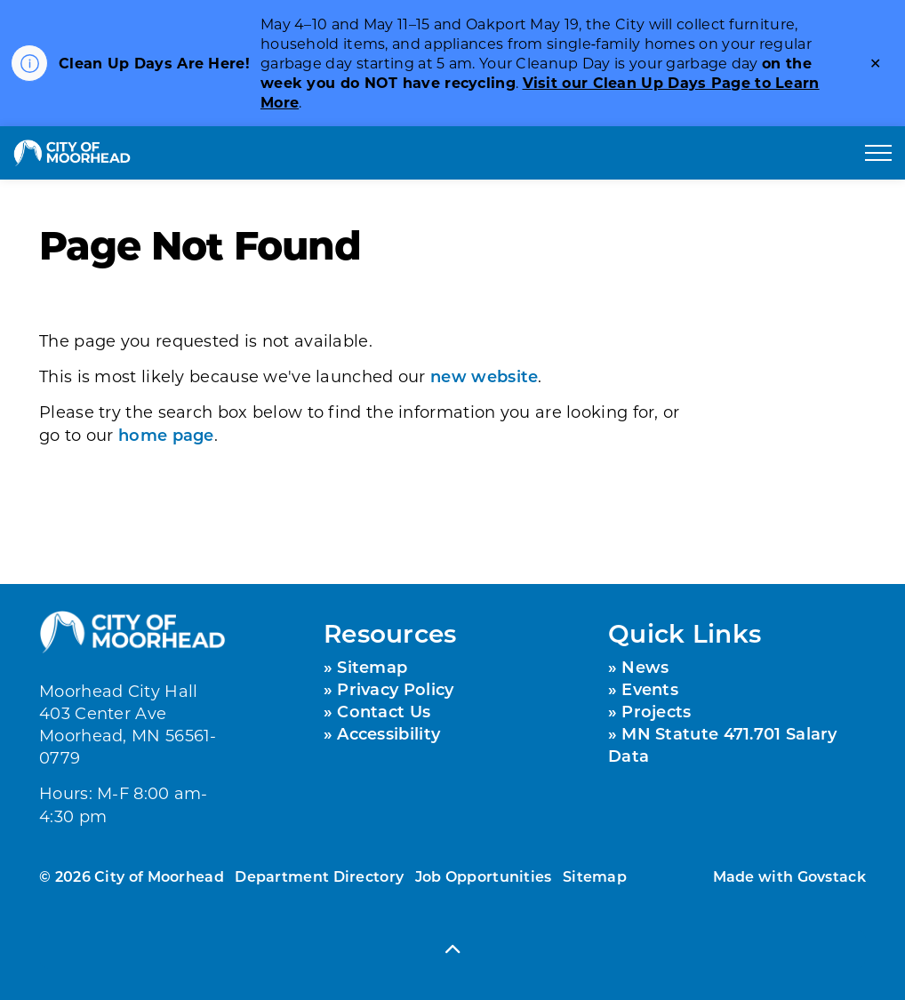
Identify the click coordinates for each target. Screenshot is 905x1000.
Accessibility (388, 733)
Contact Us (383, 711)
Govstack (831, 876)
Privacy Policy (395, 689)
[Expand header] (878, 153)
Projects (656, 711)
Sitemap (372, 666)
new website (484, 376)
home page (166, 434)
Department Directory (319, 876)
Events (649, 689)
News (645, 666)
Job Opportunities (483, 876)
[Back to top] (452, 949)
